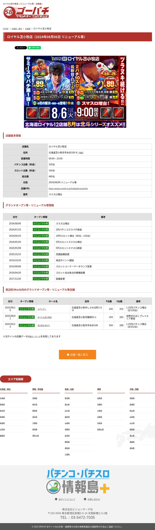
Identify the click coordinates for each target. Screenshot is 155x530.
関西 (99, 389)
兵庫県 (100, 416)
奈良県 (100, 422)
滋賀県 (100, 397)
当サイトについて (65, 499)
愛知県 (68, 447)
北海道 (33, 28)
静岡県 (68, 441)
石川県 (68, 410)
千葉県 (35, 422)
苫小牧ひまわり (45, 325)
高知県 (133, 447)
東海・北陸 (70, 389)
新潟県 (68, 397)
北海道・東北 (19, 28)
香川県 (133, 435)
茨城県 (35, 397)
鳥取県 (133, 397)
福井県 (68, 416)
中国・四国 (135, 389)
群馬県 (35, 410)
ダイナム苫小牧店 (46, 317)
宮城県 (3, 416)
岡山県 (133, 410)
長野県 (68, 429)
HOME (6, 28)
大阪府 (100, 410)
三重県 (68, 454)
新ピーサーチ (36, 336)
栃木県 (35, 404)
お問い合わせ (95, 499)
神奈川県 (36, 435)
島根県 (133, 404)
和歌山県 (101, 429)
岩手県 (3, 410)
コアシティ (43, 308)
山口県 (133, 422)
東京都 (35, 429)
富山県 (68, 404)
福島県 (3, 435)
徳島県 (133, 429)
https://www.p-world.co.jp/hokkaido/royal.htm (73, 188)
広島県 (133, 416)
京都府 (100, 404)
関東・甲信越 (39, 389)
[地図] (82, 152)
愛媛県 (133, 441)
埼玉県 (35, 416)
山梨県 (68, 422)
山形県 (3, 429)
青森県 (3, 404)
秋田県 (3, 422)
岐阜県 (68, 435)
